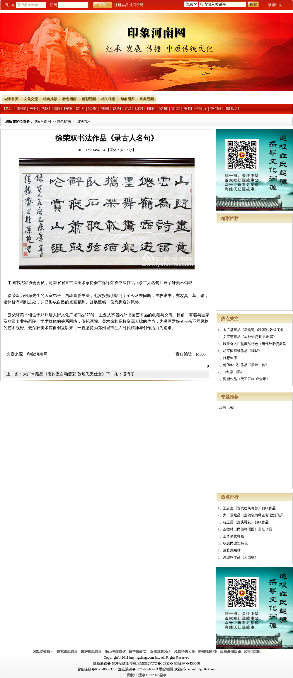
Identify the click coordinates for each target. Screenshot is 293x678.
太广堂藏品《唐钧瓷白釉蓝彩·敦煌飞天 (253, 330)
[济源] (187, 109)
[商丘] (151, 109)
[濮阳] (104, 109)
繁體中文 (275, 5)
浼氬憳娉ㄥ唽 (184, 652)
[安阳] (69, 109)
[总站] (8, 109)
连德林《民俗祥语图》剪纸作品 (247, 529)
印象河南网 (42, 121)
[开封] (33, 109)
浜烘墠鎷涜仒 (160, 652)
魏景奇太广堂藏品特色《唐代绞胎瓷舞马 (254, 344)
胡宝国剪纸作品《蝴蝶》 (242, 351)
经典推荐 (50, 99)
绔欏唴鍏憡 (207, 652)
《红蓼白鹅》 (233, 372)
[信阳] (163, 109)
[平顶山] (201, 109)
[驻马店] (232, 109)
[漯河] (139, 109)
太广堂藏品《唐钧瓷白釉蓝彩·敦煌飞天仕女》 (64, 374)
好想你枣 (230, 358)
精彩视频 (89, 99)
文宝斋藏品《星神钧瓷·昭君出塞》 (250, 337)
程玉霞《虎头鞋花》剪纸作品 (246, 522)
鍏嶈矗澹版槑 (230, 652)
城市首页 (11, 99)
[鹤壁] (116, 109)
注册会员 (121, 5)
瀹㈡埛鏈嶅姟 (115, 652)
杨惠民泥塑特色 (235, 543)
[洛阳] (45, 109)
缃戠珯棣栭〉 (43, 652)
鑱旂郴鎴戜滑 (91, 652)
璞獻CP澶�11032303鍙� (146, 675)
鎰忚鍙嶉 (252, 652)
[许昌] (128, 109)
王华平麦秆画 (233, 536)
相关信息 (108, 99)
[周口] (175, 109)
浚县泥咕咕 (232, 550)
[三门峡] (216, 109)
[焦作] (92, 109)
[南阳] (57, 109)
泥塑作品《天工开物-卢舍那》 (246, 379)
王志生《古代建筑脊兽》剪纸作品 (249, 508)
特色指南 (69, 99)
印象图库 (127, 99)
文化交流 (31, 99)
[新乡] (80, 109)
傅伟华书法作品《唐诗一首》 (246, 365)
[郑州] (21, 109)
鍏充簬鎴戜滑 (67, 652)
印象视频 (147, 99)
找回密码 (136, 5)
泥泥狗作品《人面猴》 (240, 557)
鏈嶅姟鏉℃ (138, 652)
